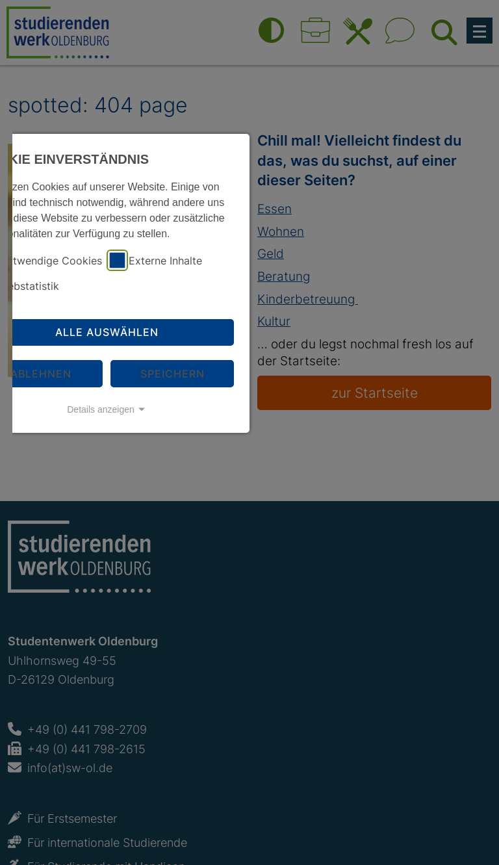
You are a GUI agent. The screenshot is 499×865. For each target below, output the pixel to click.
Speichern (172, 373)
